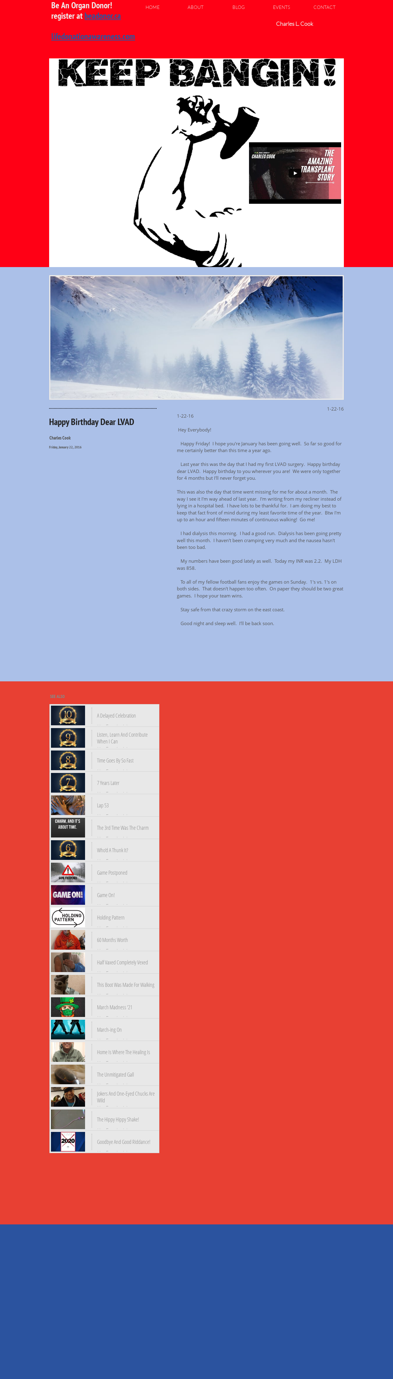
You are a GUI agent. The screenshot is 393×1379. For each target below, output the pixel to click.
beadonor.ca (102, 15)
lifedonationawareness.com (93, 36)
